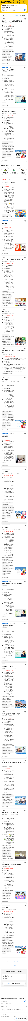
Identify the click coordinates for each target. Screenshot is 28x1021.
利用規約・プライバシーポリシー (7, 1016)
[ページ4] (20, 961)
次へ (13, 965)
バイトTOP (3, 1009)
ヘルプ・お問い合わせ (5, 1014)
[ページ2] (15, 961)
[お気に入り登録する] (25, 18)
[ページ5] (23, 961)
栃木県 (8, 1009)
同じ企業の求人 (5, 63)
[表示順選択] (23, 15)
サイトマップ (12, 1014)
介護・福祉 (13, 1009)
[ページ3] (17, 961)
